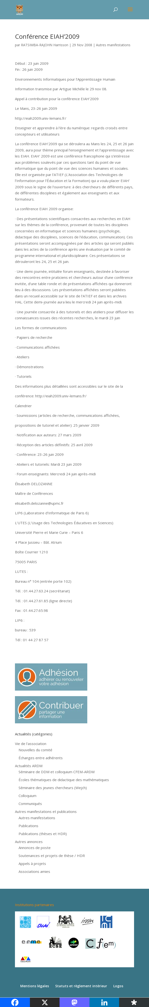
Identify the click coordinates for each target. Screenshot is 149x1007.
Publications (28, 825)
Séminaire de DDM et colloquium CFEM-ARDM (57, 771)
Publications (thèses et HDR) (43, 833)
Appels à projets (32, 863)
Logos (118, 986)
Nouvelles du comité (35, 749)
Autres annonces (29, 841)
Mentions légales (34, 986)
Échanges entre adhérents (41, 757)
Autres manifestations (113, 45)
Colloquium (27, 795)
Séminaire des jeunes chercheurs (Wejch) (53, 787)
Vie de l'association (30, 743)
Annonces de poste (35, 847)
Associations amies (34, 871)
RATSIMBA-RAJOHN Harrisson (44, 45)
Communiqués (30, 803)
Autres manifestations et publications (46, 811)
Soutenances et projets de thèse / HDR (52, 855)
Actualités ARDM (28, 765)
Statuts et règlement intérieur (81, 986)
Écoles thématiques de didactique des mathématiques (64, 779)
